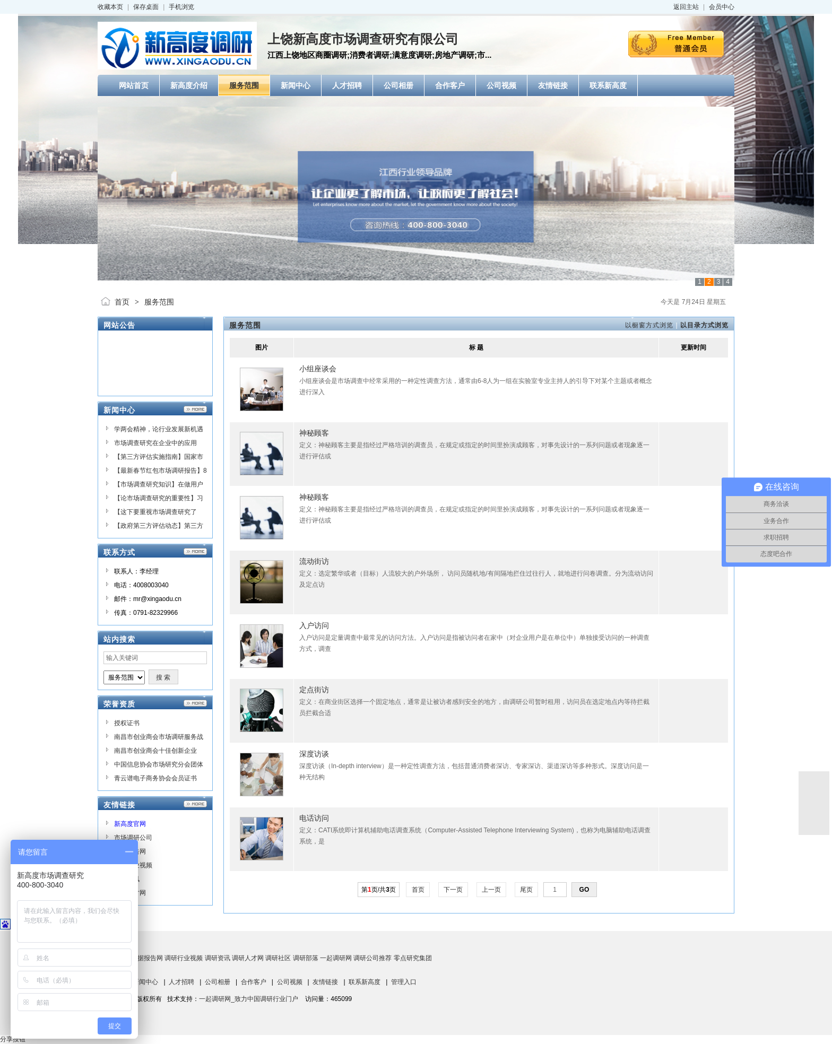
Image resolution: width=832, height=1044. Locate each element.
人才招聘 (181, 982)
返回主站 (686, 7)
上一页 (491, 889)
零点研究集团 (413, 958)
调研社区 (278, 958)
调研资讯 (217, 958)
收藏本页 (110, 7)
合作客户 (253, 982)
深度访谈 (314, 754)
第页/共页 (378, 889)
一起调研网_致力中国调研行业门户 (248, 999)
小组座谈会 (317, 368)
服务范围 (159, 302)
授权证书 (127, 723)
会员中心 (721, 7)
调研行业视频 (183, 958)
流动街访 (314, 561)
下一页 (453, 889)
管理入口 (404, 982)
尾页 (526, 889)
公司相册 (217, 982)
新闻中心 (145, 982)
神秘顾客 (314, 433)
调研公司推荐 (372, 958)
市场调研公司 (133, 837)
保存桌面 (146, 7)
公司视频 (289, 982)
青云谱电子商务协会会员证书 (155, 778)
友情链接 (325, 982)
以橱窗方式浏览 (649, 325)
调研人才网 (248, 958)
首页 (122, 302)
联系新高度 (364, 982)
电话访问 (314, 818)
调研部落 (305, 958)
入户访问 (314, 625)
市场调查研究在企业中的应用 (155, 443)
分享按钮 (12, 1039)
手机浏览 (181, 7)
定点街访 (314, 689)
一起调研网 (336, 958)
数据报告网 (147, 958)
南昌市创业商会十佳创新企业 (155, 750)
